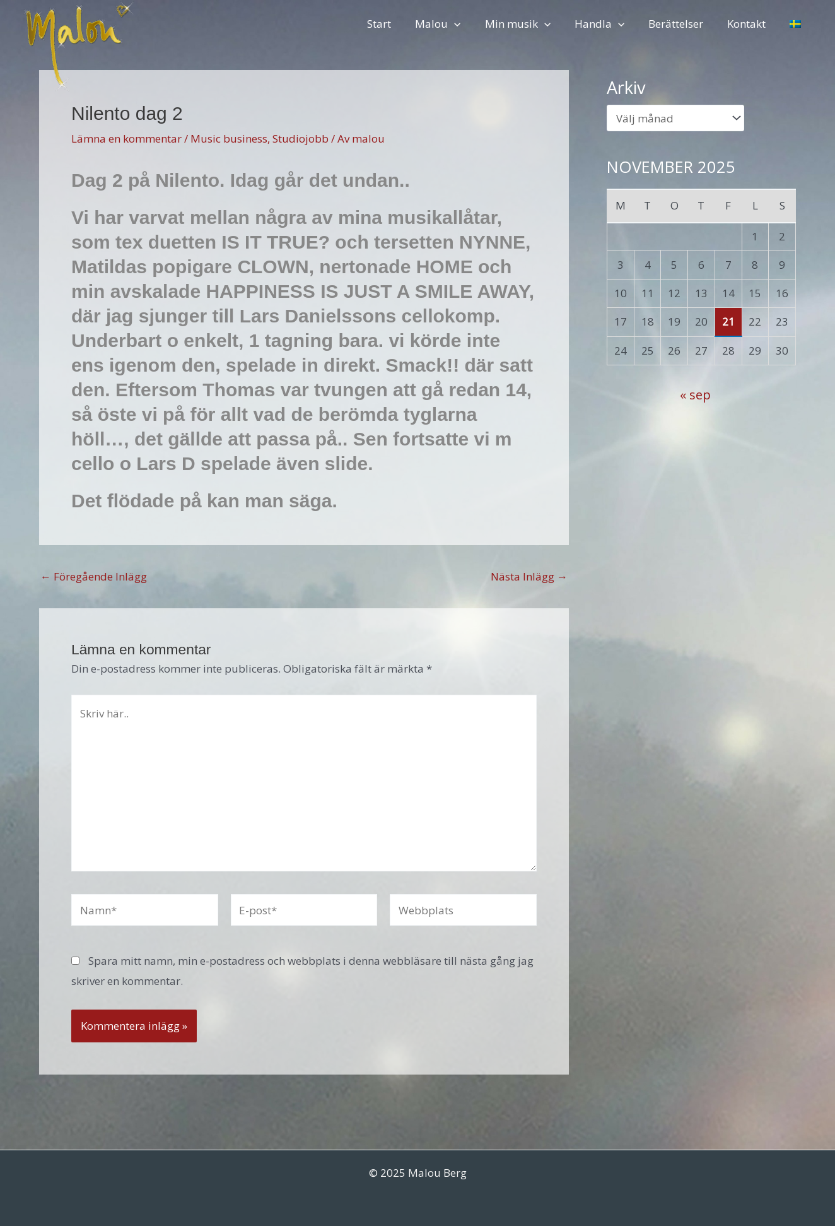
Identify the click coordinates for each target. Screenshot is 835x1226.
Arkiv (626, 87)
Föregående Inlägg (93, 576)
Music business (228, 138)
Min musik (529, 23)
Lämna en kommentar (126, 138)
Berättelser (682, 23)
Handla (608, 23)
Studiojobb (300, 138)
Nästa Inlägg (529, 576)
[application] (468, 23)
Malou (451, 23)
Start (395, 23)
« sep (695, 394)
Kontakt (750, 23)
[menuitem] (796, 23)
